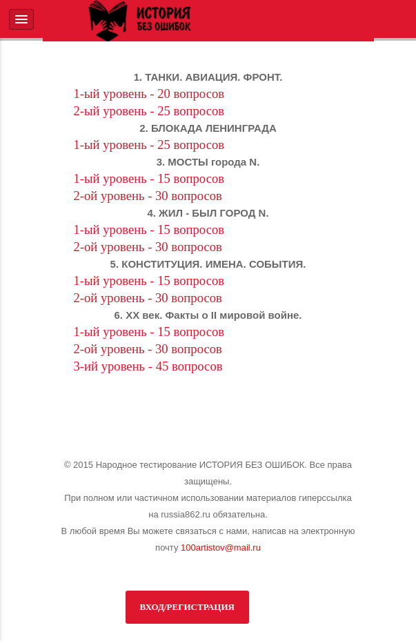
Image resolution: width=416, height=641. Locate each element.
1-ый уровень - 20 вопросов (149, 93)
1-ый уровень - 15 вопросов (149, 178)
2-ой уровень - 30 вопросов (148, 195)
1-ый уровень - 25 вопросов (149, 144)
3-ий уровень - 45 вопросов (148, 366)
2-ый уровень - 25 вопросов (149, 110)
